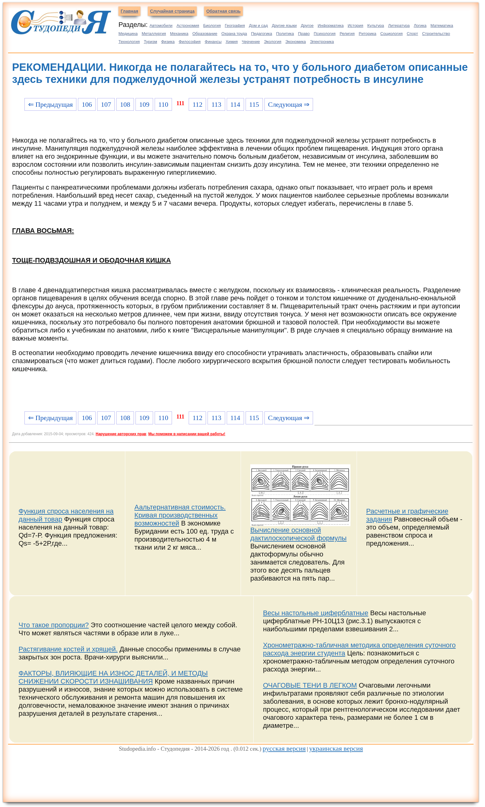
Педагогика (261, 33)
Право (304, 33)
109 (144, 104)
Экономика (295, 41)
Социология (391, 33)
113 (216, 104)
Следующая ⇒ (289, 104)
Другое (307, 25)
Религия (347, 33)
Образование (204, 33)
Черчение (251, 41)
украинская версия (336, 748)
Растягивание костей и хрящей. (68, 649)
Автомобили (160, 25)
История (355, 25)
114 (235, 104)
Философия (190, 41)
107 (106, 104)
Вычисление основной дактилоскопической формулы (298, 534)
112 (197, 104)
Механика (179, 33)
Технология (129, 41)
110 (163, 104)
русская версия (284, 748)
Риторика (367, 33)
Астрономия (188, 25)
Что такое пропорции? (54, 625)
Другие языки (284, 25)
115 (254, 104)
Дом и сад (258, 25)
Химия (231, 41)
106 (87, 104)
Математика (442, 25)
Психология (324, 33)
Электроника (322, 41)
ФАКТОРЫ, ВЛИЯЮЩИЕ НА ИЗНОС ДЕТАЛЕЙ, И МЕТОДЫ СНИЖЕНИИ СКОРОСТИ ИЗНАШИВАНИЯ (113, 677)
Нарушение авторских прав (121, 434)
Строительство (436, 33)
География (235, 25)
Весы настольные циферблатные (315, 613)
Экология (272, 41)
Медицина (128, 33)
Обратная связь (223, 11)
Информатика (331, 25)
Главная (129, 11)
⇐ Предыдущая (50, 104)
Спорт (412, 33)
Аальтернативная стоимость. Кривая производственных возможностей (180, 515)
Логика (420, 25)
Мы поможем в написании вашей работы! (186, 434)
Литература (399, 25)
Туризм (150, 41)
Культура (375, 25)
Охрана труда (234, 33)
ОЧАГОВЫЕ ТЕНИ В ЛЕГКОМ (310, 685)
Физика (168, 41)
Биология (212, 25)
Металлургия (154, 33)
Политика (285, 33)
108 (125, 104)
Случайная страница (172, 11)
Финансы (213, 41)
